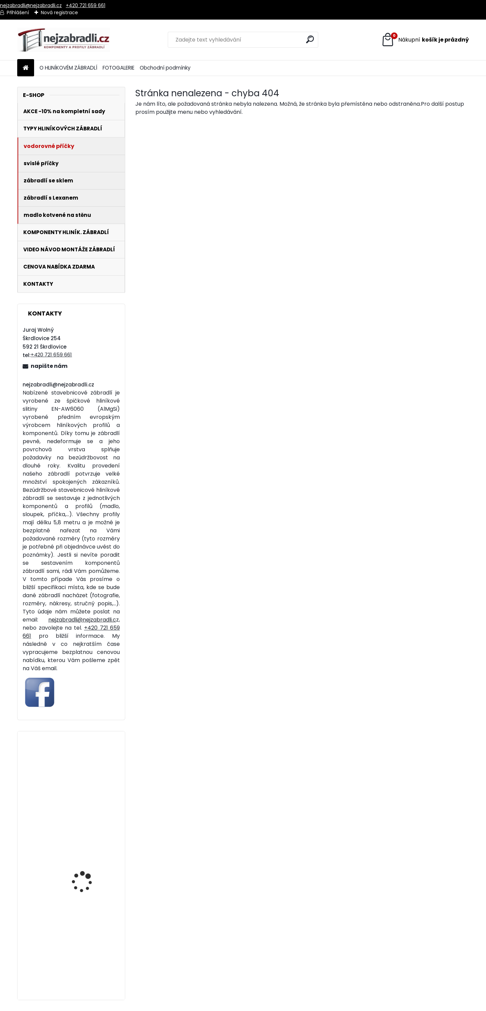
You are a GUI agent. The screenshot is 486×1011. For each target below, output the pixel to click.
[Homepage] (25, 68)
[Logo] (63, 40)
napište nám (49, 366)
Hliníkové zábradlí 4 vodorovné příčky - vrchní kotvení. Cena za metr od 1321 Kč (89, 961)
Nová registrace (59, 12)
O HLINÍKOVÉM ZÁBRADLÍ (68, 67)
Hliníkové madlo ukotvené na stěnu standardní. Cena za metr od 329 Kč (86, 792)
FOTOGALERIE (118, 67)
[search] (310, 39)
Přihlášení (18, 12)
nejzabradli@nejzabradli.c (82, 620)
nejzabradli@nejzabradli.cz (31, 5)
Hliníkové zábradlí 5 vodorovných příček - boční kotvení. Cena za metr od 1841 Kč (88, 876)
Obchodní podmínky (165, 67)
